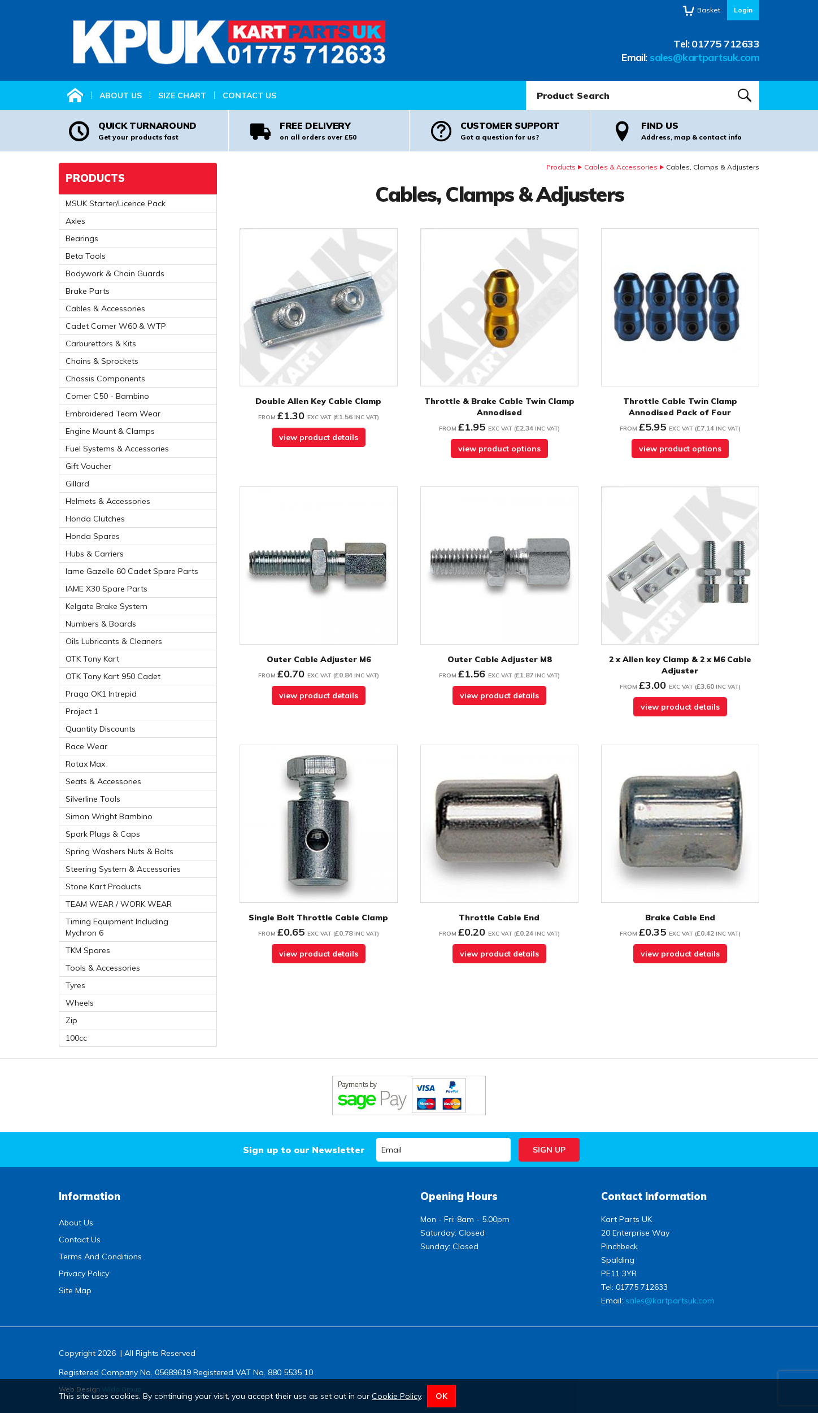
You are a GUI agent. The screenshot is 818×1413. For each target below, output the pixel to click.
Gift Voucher (88, 466)
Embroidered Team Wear (113, 413)
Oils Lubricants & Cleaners (114, 641)
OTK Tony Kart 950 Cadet (113, 676)
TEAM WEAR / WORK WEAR (119, 904)
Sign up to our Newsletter (303, 1149)
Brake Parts (88, 291)
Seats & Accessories (103, 781)
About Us (120, 95)
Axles (75, 221)
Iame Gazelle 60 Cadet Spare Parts (132, 571)
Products (561, 167)
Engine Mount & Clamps (110, 431)
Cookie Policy (396, 1396)
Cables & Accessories (621, 167)
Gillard (77, 484)
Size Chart (182, 95)
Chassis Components (105, 378)
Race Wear (86, 746)
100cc (76, 1038)
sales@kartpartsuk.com (704, 57)
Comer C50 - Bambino (107, 396)
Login (743, 10)
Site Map (75, 1290)
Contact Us (249, 95)
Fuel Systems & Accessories (117, 449)
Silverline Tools (93, 799)
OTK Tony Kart (92, 659)
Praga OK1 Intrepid (101, 694)
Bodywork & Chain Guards (115, 273)
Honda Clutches (95, 519)
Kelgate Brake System (106, 606)
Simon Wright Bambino (109, 816)
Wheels (80, 1003)
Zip (71, 1020)
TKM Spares (88, 950)
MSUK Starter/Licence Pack (116, 203)
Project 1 (82, 711)
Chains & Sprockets (102, 361)
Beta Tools (86, 256)
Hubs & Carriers (95, 554)
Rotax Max (85, 764)
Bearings (82, 238)
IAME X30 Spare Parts (106, 589)
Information (89, 1196)
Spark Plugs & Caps (103, 834)
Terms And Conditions (100, 1256)
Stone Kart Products (103, 886)
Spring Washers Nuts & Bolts (119, 851)
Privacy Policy (84, 1273)
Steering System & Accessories (123, 869)
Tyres (75, 985)
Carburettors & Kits (101, 343)
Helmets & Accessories (108, 501)
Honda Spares (93, 536)
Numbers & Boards (101, 624)
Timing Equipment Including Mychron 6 (117, 927)
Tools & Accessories (103, 968)
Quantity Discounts (101, 729)
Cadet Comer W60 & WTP (116, 326)
